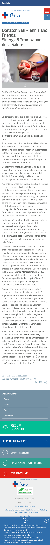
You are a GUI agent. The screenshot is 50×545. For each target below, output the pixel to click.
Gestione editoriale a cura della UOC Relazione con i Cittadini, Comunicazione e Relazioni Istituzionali (25, 511)
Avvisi (6, 399)
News (6, 404)
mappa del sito (25, 516)
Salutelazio (6, 3)
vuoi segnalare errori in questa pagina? (19, 379)
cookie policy (26, 535)
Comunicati (9, 415)
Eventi (6, 410)
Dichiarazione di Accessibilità (25, 506)
